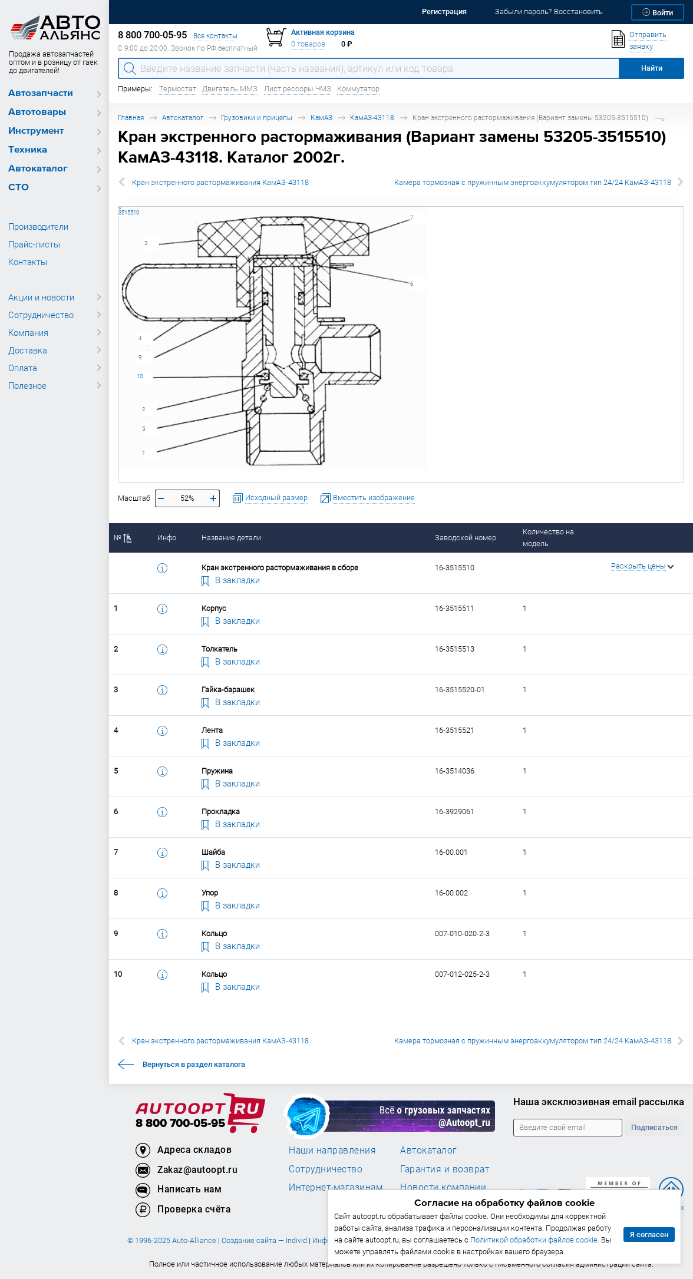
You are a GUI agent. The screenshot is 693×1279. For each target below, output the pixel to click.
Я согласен (649, 1235)
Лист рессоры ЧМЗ (297, 89)
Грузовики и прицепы (256, 117)
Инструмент (36, 131)
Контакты (27, 261)
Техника (27, 150)
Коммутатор (358, 89)
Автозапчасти (40, 93)
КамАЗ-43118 (372, 117)
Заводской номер (465, 538)
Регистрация (444, 11)
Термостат (177, 89)
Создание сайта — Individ (264, 1240)
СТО (18, 188)
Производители (38, 226)
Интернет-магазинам (335, 1187)
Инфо (166, 538)
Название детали (231, 538)
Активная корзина (323, 32)
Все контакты (215, 35)
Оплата (22, 368)
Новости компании (443, 1187)
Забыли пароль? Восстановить (549, 11)
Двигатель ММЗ (230, 89)
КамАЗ (321, 117)
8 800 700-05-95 (180, 1123)
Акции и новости (41, 297)
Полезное (27, 385)
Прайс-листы (34, 244)
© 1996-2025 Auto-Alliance (171, 1240)
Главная (131, 117)
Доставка (27, 350)
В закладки (231, 580)
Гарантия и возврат (444, 1168)
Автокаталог (38, 169)
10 (140, 376)
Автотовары (37, 112)
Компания (28, 332)
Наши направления (332, 1150)
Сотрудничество (41, 314)
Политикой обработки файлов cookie (534, 1240)
